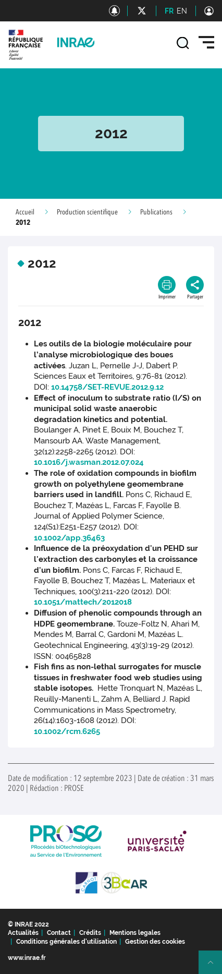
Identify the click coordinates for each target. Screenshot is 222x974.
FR (169, 11)
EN (182, 11)
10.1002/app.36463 (69, 538)
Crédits (90, 932)
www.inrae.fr (27, 957)
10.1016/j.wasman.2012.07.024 (89, 462)
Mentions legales (135, 932)
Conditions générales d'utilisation (66, 941)
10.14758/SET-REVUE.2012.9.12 (107, 387)
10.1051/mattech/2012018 (83, 602)
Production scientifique (87, 212)
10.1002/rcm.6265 (67, 731)
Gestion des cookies (155, 941)
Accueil (25, 212)
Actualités (23, 932)
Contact (59, 932)
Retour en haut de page (214, 966)
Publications (156, 212)
